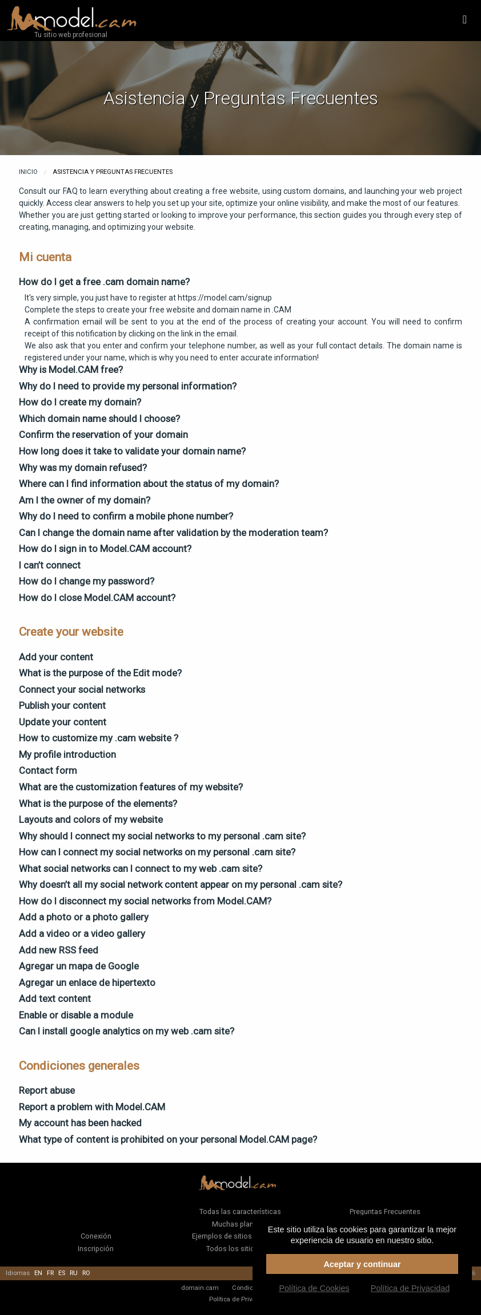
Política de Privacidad (240, 1299)
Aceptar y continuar (361, 1264)
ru (74, 1273)
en (38, 1273)
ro (86, 1273)
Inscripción (96, 1248)
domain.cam (200, 1288)
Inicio (28, 172)
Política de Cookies (314, 1288)
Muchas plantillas (240, 1224)
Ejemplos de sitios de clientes (240, 1236)
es (61, 1273)
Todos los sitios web (240, 1248)
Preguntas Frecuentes (385, 1211)
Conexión (96, 1236)
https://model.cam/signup (225, 297)
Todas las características (240, 1211)
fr (50, 1273)
